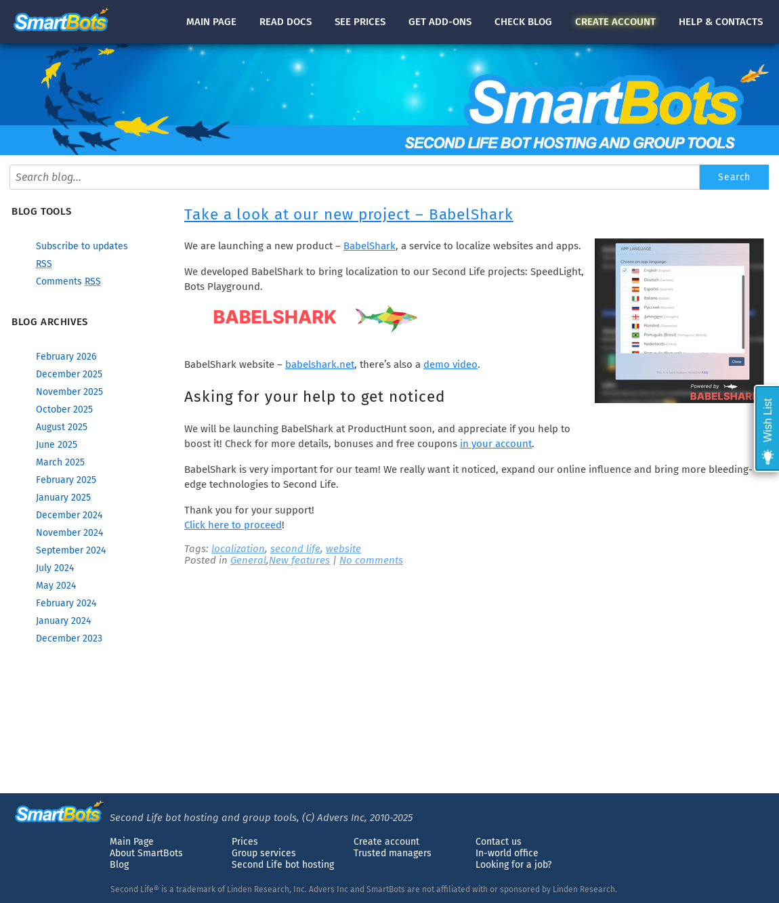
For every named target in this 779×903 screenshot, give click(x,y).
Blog (119, 864)
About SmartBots (146, 853)
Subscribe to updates (82, 246)
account (615, 22)
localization (238, 549)
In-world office (507, 853)
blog (523, 22)
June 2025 (56, 444)
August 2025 (61, 427)
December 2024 (69, 515)
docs (285, 22)
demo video (450, 364)
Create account (386, 841)
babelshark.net (319, 364)
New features (299, 560)
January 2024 (63, 621)
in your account (496, 444)
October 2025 (64, 409)
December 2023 (69, 638)
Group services (264, 853)
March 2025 (60, 462)
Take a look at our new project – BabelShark (348, 214)
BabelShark (369, 246)
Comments (68, 281)
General (248, 560)
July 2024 (55, 568)
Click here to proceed (233, 525)
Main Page (132, 841)
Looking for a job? (513, 864)
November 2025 (69, 392)
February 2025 (66, 480)
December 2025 (69, 374)
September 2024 (71, 550)
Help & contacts (721, 22)
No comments (371, 560)
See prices (360, 22)
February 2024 (66, 603)
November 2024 (69, 533)
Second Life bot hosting (283, 864)
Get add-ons (439, 22)
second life (295, 549)
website (343, 549)
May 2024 (56, 585)
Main (211, 22)
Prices (245, 841)
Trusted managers (392, 853)
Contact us (499, 841)
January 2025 (63, 497)
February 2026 (66, 356)
